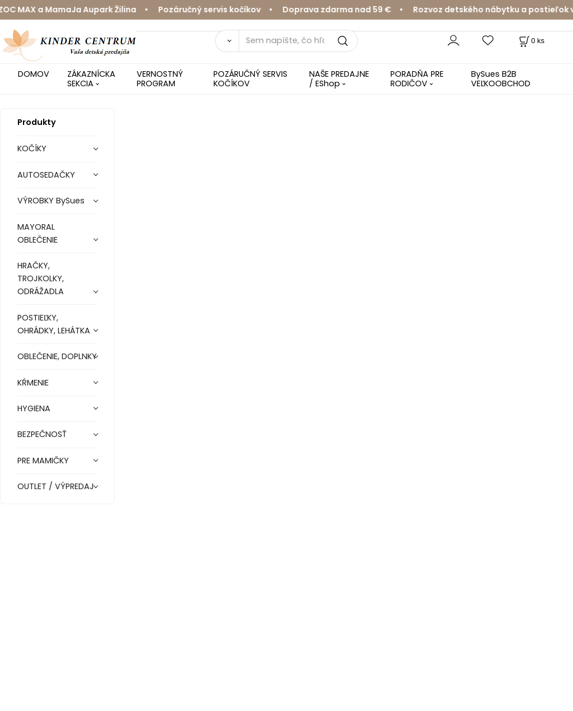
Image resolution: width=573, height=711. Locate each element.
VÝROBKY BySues (51, 200)
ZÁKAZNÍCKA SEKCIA (91, 78)
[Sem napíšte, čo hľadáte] (298, 41)
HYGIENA (33, 408)
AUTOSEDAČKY (46, 174)
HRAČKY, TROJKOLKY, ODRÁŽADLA (40, 278)
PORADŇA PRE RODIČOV (417, 78)
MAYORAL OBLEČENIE (37, 233)
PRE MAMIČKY (43, 460)
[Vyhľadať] (227, 41)
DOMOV (33, 74)
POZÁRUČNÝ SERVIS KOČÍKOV (250, 78)
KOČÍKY (31, 148)
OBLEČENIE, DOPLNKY (57, 356)
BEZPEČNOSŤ (42, 434)
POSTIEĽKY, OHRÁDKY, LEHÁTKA (53, 324)
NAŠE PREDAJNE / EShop (339, 78)
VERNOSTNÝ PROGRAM (160, 78)
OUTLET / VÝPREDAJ (55, 486)
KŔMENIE (33, 382)
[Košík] (530, 40)
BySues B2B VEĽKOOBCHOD (500, 78)
